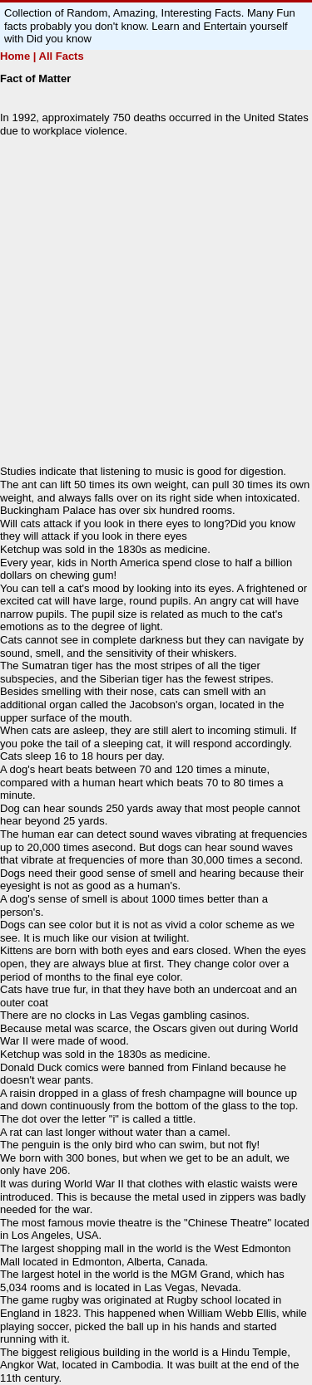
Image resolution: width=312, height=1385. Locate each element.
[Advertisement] (156, 301)
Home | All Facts (42, 56)
